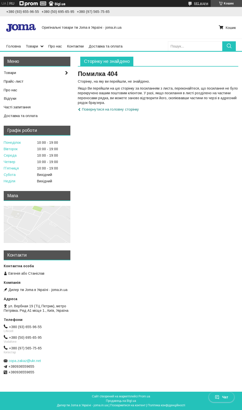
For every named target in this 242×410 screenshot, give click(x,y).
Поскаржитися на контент (127, 405)
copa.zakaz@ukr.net (25, 361)
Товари (32, 46)
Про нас (55, 46)
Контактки (75, 46)
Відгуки (10, 98)
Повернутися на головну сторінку (110, 109)
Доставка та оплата (105, 46)
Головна (13, 46)
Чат (221, 397)
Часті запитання (17, 107)
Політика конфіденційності (166, 405)
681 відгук (201, 3)
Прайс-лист (13, 81)
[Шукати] (229, 46)
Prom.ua (144, 396)
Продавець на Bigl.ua (121, 401)
